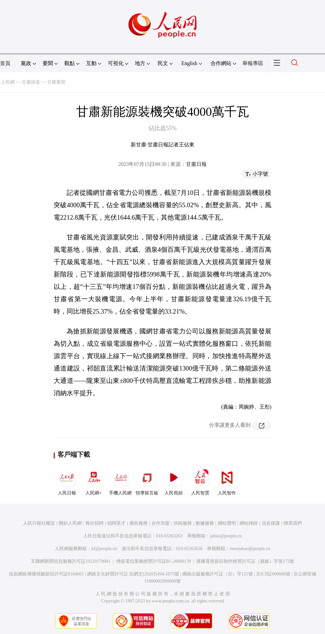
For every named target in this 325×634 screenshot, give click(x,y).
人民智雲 (200, 480)
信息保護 (271, 523)
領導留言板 (147, 480)
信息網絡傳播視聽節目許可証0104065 (46, 574)
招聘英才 (116, 523)
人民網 (8, 82)
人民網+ (93, 480)
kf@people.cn (104, 548)
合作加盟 (160, 523)
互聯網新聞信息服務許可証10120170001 (70, 561)
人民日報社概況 (39, 523)
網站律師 (249, 523)
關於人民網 (70, 523)
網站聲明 (227, 523)
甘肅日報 (196, 164)
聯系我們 (293, 523)
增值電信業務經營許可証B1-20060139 (153, 561)
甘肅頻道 (31, 82)
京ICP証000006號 (273, 574)
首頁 (5, 63)
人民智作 (226, 480)
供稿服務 (183, 523)
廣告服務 (138, 523)
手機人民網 (120, 480)
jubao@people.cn (226, 535)
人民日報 (67, 480)
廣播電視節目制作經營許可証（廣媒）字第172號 (245, 561)
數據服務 (205, 523)
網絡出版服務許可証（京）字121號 (217, 574)
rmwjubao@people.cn (250, 548)
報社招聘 (94, 523)
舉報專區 (252, 63)
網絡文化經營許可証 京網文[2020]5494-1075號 (133, 574)
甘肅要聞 (56, 82)
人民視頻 (173, 480)
